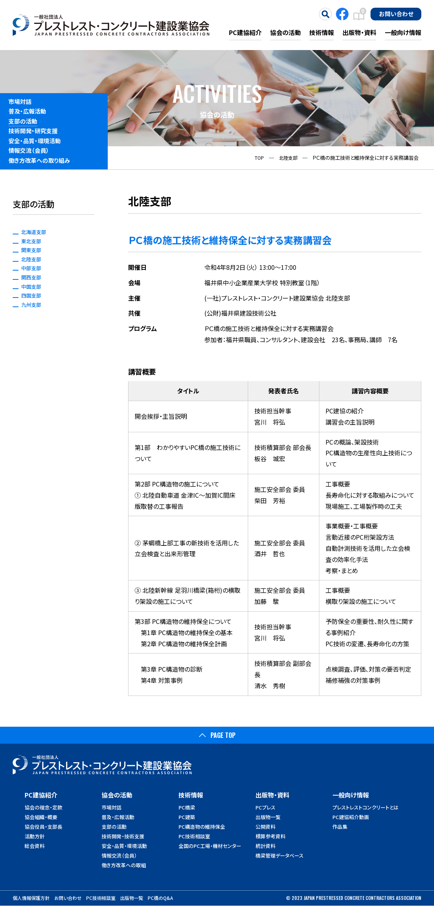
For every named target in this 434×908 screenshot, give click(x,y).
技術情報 (321, 32)
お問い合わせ (396, 13)
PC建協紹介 (245, 32)
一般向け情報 (403, 32)
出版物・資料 (359, 32)
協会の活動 (285, 32)
